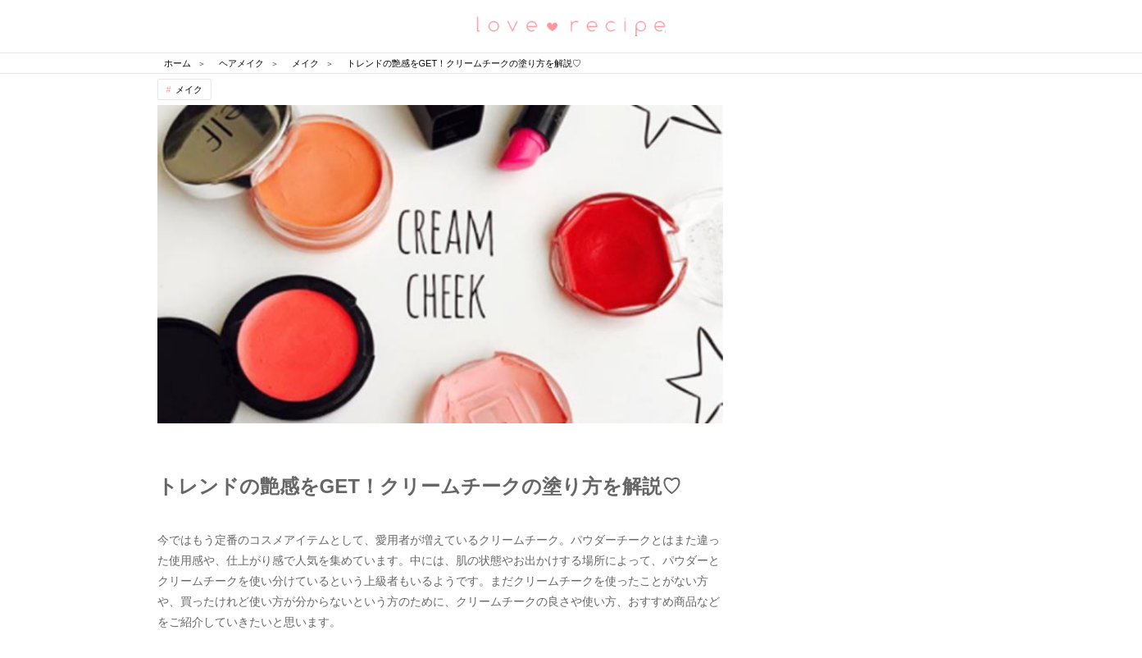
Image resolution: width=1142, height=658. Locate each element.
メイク (188, 89)
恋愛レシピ (571, 25)
